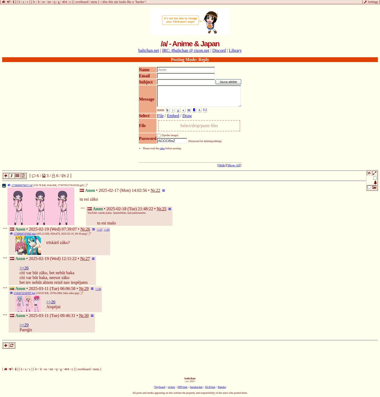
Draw (187, 115)
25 (164, 209)
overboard (82, 2)
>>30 (98, 289)
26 (88, 229)
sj (54, 2)
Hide (221, 165)
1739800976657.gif (22, 185)
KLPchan (210, 386)
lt (39, 2)
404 (64, 2)
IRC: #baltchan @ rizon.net (185, 50)
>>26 (24, 268)
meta (94, 2)
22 (158, 190)
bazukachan (196, 386)
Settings (371, 2)
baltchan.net (148, 50)
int (49, 2)
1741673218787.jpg (24, 293)
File (160, 115)
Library (235, 50)
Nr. (153, 190)
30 (87, 315)
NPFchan (182, 386)
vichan (171, 386)
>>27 (99, 229)
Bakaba (222, 386)
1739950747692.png (25, 233)
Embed (173, 115)
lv (34, 2)
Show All (233, 165)
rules (162, 148)
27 (88, 258)
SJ (204, 109)
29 (87, 288)
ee (43, 2)
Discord (219, 50)
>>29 (106, 229)
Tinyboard (159, 386)
